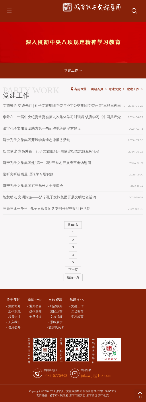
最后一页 (73, 277)
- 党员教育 (76, 311)
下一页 (73, 270)
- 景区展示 (55, 322)
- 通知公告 (34, 306)
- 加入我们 (13, 322)
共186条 (73, 225)
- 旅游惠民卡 (55, 327)
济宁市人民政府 (59, 395)
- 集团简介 (13, 306)
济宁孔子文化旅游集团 (69, 391)
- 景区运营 (55, 311)
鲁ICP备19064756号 (105, 391)
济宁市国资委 (77, 395)
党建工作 (73, 70)
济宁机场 (91, 395)
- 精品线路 (55, 306)
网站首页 (97, 89)
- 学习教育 (76, 316)
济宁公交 (103, 395)
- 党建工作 (76, 306)
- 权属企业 (13, 316)
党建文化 (115, 89)
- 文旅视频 (55, 316)
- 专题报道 (34, 316)
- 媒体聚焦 (34, 311)
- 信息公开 (13, 327)
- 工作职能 (13, 311)
